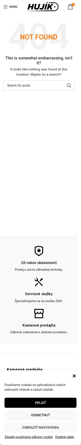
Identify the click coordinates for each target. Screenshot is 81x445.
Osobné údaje (64, 437)
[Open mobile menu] (10, 6)
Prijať (40, 403)
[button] (74, 376)
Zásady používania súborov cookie (28, 437)
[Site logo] (42, 6)
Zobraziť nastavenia (40, 427)
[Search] (38, 85)
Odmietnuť (40, 415)
